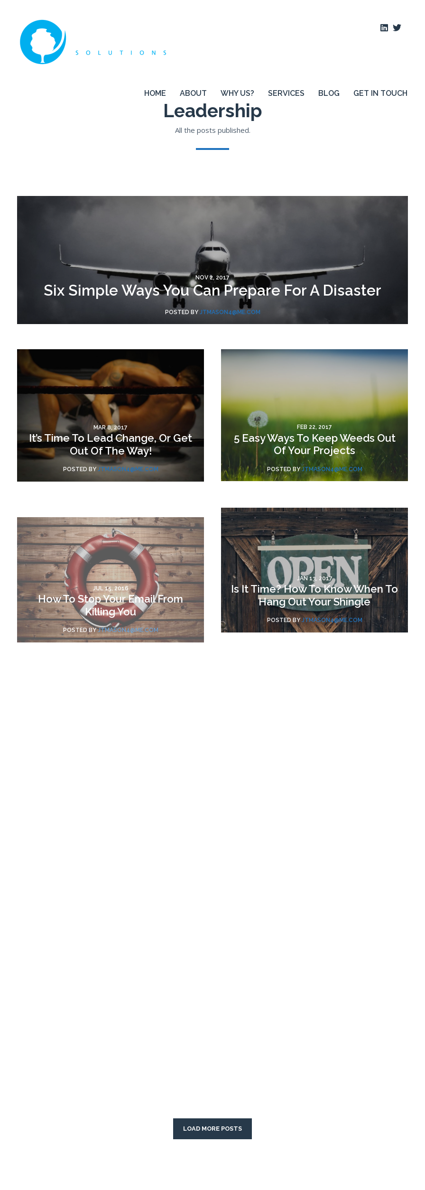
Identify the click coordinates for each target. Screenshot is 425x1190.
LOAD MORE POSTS (212, 1128)
